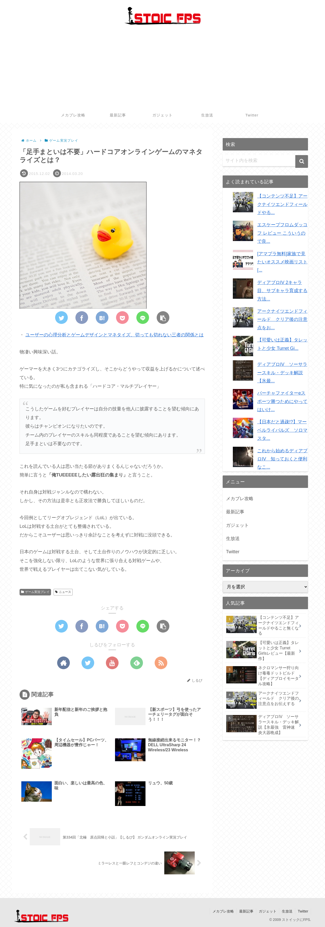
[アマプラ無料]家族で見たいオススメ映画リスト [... (282, 262)
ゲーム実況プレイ (35, 592)
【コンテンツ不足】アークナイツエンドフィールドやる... (282, 204)
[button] (301, 161)
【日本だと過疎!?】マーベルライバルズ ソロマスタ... (282, 430)
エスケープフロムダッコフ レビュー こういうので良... (282, 233)
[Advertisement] (162, 69)
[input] (265, 160)
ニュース (63, 592)
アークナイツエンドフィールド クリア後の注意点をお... (282, 319)
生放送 (233, 538)
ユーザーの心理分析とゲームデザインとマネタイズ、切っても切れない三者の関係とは (114, 335)
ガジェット (237, 525)
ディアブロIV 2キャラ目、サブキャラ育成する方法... (282, 291)
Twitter (232, 551)
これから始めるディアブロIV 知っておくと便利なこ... (282, 459)
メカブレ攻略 (239, 498)
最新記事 (235, 511)
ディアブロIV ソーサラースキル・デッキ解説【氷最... (282, 372)
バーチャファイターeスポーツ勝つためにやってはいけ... (282, 401)
